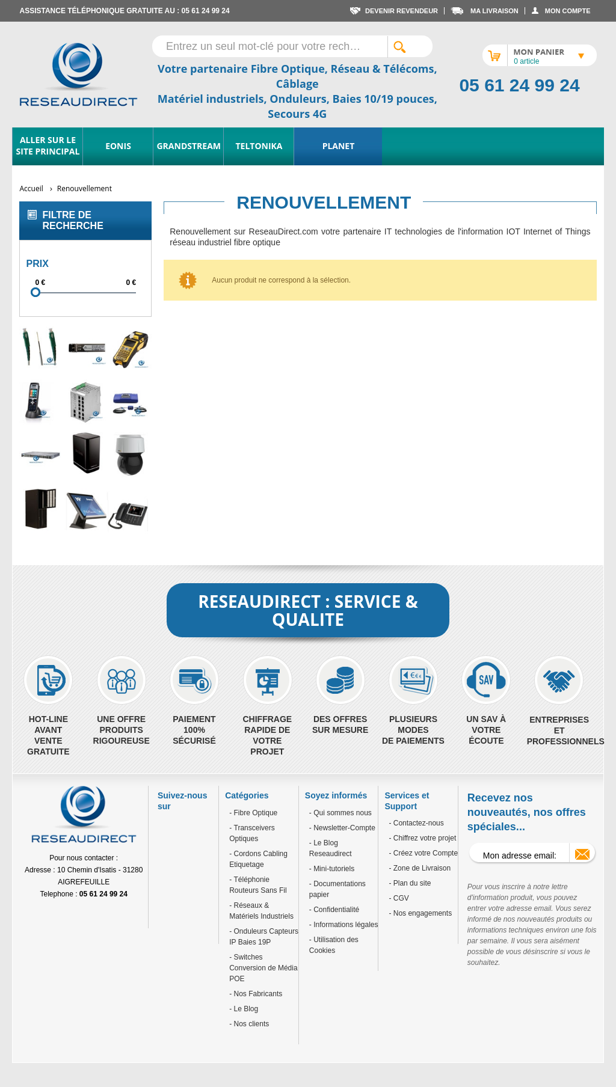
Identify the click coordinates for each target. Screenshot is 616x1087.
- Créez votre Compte (423, 853)
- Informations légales (343, 924)
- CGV (398, 898)
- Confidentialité (334, 909)
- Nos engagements (420, 913)
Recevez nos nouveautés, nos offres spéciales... (526, 812)
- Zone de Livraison (420, 868)
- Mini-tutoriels (331, 869)
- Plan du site (410, 883)
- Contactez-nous (416, 823)
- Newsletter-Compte (342, 828)
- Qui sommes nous (340, 813)
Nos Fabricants (257, 994)
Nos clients (250, 1024)
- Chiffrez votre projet (422, 838)
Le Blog (245, 1009)
